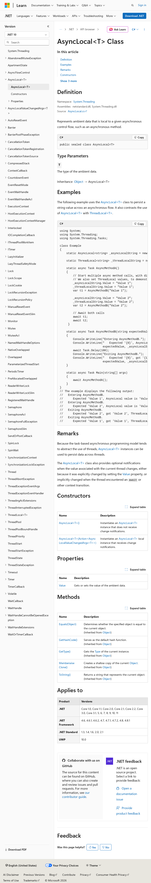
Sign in (142, 5)
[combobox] (27, 34)
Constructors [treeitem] (19, 94)
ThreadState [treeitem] (15, 558)
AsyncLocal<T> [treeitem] (20, 87)
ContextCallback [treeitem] (17, 170)
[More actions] (144, 29)
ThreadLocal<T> (101, 213)
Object (78, 181)
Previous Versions (34, 875)
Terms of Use (11, 880)
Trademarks (30, 880)
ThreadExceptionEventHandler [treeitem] (26, 493)
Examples (65, 64)
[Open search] (132, 5)
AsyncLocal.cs (76, 111)
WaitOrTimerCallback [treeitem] (20, 634)
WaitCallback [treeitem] (15, 601)
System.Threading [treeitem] (18, 51)
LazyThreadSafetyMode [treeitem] (22, 264)
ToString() (65, 674)
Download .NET (134, 16)
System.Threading (84, 101)
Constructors (68, 75)
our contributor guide (76, 794)
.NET (71, 29)
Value (126, 474)
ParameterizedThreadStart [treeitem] (23, 364)
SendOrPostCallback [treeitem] (20, 436)
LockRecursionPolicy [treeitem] (20, 299)
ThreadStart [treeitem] (15, 543)
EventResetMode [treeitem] (18, 185)
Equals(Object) (67, 624)
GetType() (64, 651)
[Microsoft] (7, 5)
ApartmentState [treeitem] (17, 65)
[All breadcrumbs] (60, 29)
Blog (52, 875)
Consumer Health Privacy (111, 875)
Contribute (68, 875)
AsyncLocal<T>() (69, 523)
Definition (66, 59)
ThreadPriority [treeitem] (16, 536)
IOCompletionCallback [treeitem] (21, 235)
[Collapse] (48, 26)
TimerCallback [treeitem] (16, 586)
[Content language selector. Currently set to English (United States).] (21, 865)
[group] (102, 326)
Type (97, 651)
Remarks (65, 70)
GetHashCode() (68, 640)
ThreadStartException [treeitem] (21, 550)
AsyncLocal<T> (111, 202)
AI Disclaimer (11, 875)
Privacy (84, 875)
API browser (87, 29)
